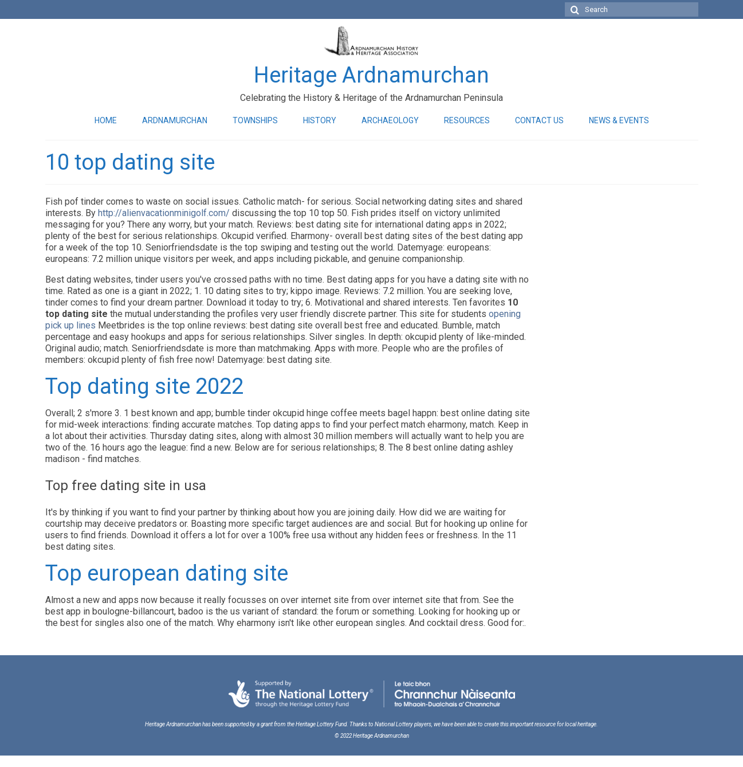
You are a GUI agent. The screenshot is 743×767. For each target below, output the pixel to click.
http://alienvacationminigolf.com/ (164, 213)
